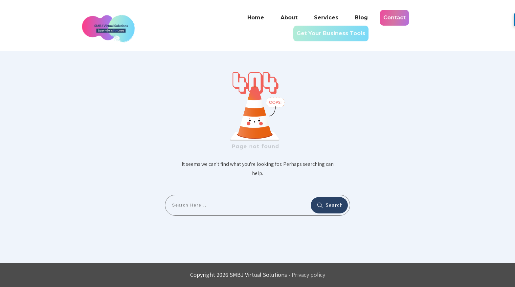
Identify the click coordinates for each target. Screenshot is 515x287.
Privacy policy (308, 274)
